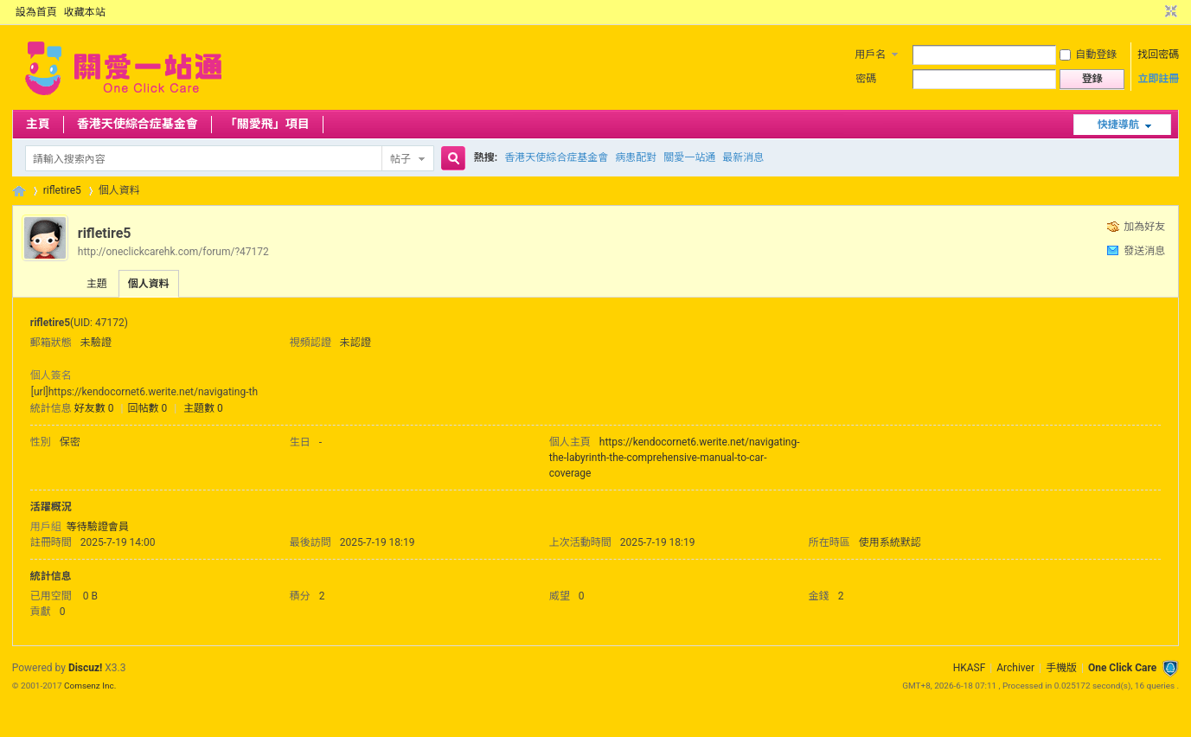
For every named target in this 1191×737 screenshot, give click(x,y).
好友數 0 (94, 408)
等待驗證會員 (98, 527)
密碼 (865, 79)
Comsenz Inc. (90, 685)
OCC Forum (19, 190)
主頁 (38, 124)
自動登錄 (1088, 54)
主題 (96, 284)
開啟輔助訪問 (1154, 12)
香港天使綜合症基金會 (137, 124)
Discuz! (85, 668)
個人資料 (149, 284)
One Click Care (1122, 668)
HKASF (969, 668)
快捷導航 (1118, 125)
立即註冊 (1158, 79)
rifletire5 (62, 190)
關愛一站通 (689, 157)
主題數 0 (203, 408)
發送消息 (1144, 251)
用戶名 (870, 54)
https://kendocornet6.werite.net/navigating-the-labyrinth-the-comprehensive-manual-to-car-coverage (674, 457)
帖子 (400, 159)
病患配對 (635, 157)
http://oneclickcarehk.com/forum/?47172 (173, 252)
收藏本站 (85, 12)
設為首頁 (36, 12)
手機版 (1061, 668)
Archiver (1015, 668)
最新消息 (743, 157)
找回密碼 (1158, 54)
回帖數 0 (147, 408)
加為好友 (1144, 227)
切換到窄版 (1169, 12)
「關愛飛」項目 (267, 124)
